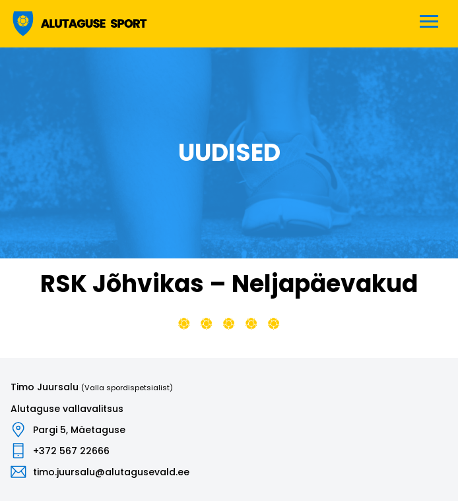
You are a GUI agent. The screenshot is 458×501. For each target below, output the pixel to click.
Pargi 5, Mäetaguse (79, 430)
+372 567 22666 (71, 451)
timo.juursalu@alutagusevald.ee (111, 472)
